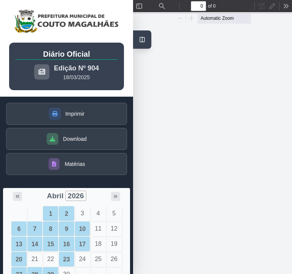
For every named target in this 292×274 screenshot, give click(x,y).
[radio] (261, 6)
